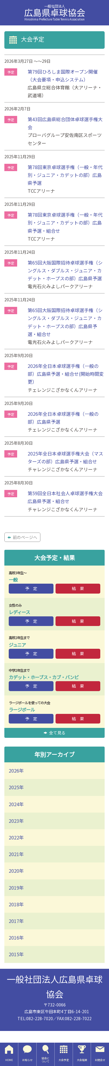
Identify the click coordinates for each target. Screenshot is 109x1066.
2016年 (16, 937)
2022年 (16, 837)
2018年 (16, 904)
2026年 (16, 770)
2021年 (16, 854)
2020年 (16, 870)
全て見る (54, 732)
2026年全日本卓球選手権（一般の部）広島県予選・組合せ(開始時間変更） (66, 373)
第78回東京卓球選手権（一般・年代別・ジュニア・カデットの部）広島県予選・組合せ (65, 222)
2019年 (16, 887)
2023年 (16, 820)
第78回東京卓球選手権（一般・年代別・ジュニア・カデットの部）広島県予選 (65, 175)
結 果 (78, 588)
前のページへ (22, 537)
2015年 (16, 954)
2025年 (16, 787)
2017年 (16, 920)
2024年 (16, 804)
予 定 (31, 588)
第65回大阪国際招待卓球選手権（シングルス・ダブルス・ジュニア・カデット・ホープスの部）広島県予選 (65, 270)
